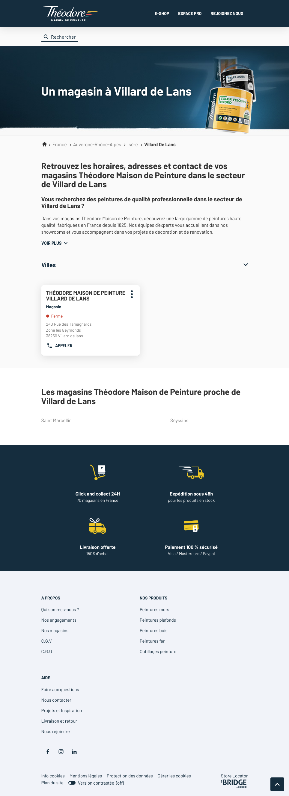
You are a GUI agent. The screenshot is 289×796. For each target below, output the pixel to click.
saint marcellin (78, 420)
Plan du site (52, 782)
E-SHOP (162, 13)
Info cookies (53, 775)
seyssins (207, 420)
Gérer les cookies (174, 775)
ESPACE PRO (189, 13)
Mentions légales (86, 775)
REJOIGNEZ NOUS (227, 13)
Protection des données (130, 775)
